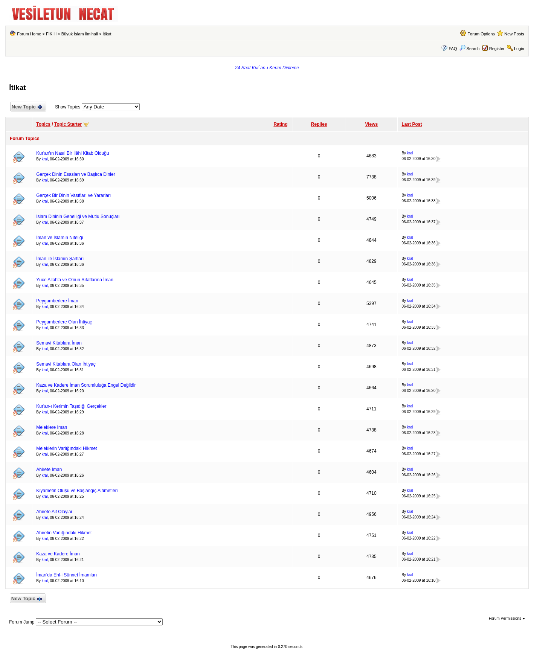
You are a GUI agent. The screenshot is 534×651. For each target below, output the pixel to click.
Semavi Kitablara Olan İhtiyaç (65, 364)
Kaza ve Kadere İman (57, 553)
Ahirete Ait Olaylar (54, 511)
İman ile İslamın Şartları (60, 258)
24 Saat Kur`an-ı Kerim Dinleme (267, 67)
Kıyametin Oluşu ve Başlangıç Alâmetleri (76, 490)
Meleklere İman (51, 427)
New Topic (26, 107)
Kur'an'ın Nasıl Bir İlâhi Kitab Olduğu (72, 153)
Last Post (411, 124)
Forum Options (481, 34)
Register (497, 48)
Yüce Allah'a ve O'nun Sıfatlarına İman (74, 279)
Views (371, 124)
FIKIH (51, 34)
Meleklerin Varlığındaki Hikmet (66, 448)
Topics (43, 124)
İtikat (106, 34)
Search (469, 48)
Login (519, 48)
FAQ (453, 48)
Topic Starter (68, 124)
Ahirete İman (49, 469)
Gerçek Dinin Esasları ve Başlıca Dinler (75, 174)
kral (45, 159)
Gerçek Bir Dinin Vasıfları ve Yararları (73, 195)
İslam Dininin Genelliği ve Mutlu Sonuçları (77, 216)
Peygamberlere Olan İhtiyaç (64, 322)
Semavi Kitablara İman (59, 343)
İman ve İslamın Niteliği (59, 237)
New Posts (514, 34)
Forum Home (29, 34)
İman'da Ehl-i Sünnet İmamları (66, 575)
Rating (280, 124)
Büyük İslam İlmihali (79, 34)
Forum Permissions (507, 618)
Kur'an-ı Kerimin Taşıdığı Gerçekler (71, 406)
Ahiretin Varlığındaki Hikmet (64, 532)
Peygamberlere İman (57, 300)
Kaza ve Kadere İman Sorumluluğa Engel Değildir (86, 385)
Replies (319, 124)
